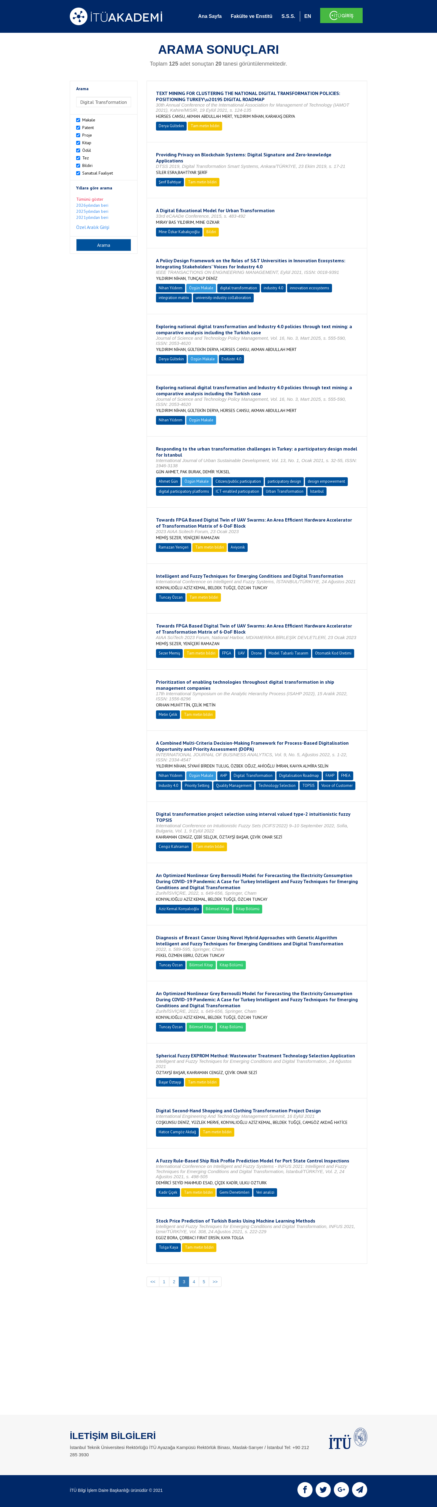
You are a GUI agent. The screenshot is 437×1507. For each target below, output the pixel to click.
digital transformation (238, 288)
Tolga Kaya (168, 1247)
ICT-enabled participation (237, 491)
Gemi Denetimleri (234, 1192)
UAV (241, 653)
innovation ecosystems (309, 288)
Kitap (86, 142)
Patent (88, 127)
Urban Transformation (284, 491)
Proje (87, 135)
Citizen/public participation (238, 481)
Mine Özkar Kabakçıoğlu (179, 231)
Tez (85, 158)
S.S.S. (288, 16)
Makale (88, 120)
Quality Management (234, 785)
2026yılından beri (92, 205)
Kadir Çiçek (168, 1192)
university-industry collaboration (223, 297)
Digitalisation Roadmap (299, 775)
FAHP (330, 775)
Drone (256, 653)
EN (307, 16)
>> (215, 1281)
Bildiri (87, 165)
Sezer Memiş (169, 653)
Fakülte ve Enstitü (251, 16)
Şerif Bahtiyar (170, 182)
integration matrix (174, 297)
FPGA (226, 653)
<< (153, 1281)
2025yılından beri (92, 211)
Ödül (86, 150)
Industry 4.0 (168, 785)
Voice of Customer (337, 785)
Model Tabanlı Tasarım (288, 653)
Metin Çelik (168, 714)
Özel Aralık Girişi (92, 227)
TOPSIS (308, 785)
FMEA (346, 775)
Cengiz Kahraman (174, 846)
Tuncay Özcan (171, 597)
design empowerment (326, 481)
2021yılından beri (92, 217)
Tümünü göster (89, 199)
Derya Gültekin (171, 125)
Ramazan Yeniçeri (173, 547)
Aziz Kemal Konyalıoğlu (179, 908)
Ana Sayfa (210, 16)
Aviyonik (238, 547)
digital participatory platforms (184, 491)
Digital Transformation (253, 775)
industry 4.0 (273, 288)
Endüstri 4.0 (231, 359)
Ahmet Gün (168, 481)
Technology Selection (277, 785)
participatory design (284, 481)
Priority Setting (197, 785)
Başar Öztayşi (170, 1082)
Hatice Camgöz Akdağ (177, 1132)
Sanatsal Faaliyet (97, 173)
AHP (223, 775)
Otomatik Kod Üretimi (333, 653)
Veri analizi (265, 1192)
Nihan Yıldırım (170, 288)
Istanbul (317, 491)
